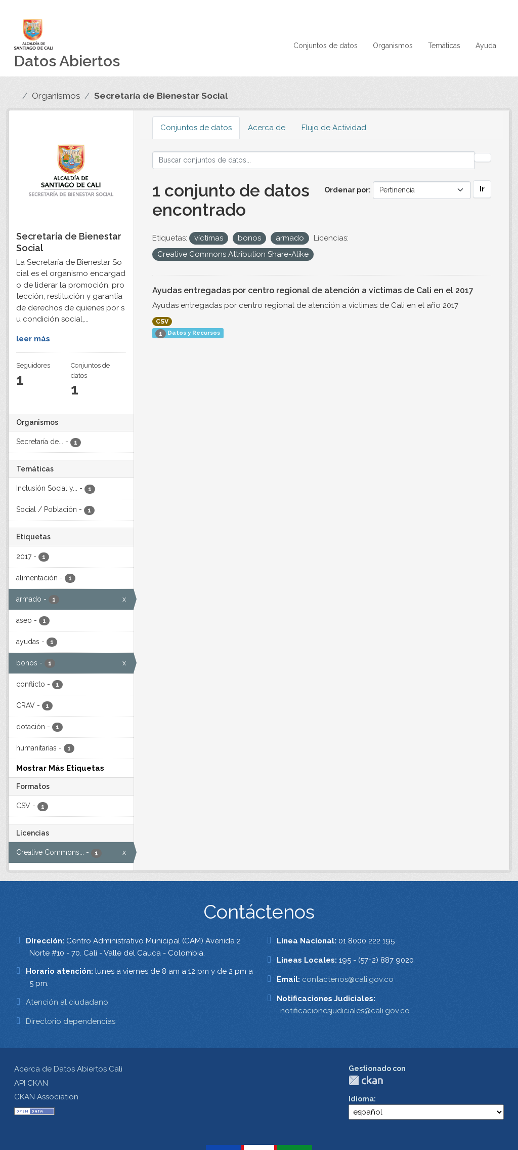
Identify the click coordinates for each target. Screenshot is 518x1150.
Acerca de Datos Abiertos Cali (68, 1069)
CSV (162, 321)
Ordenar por (346, 190)
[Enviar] (482, 157)
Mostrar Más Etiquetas (60, 768)
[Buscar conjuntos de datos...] (313, 160)
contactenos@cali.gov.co (348, 979)
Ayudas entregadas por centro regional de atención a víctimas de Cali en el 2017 (312, 290)
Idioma (361, 1099)
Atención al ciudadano (67, 1002)
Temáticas (444, 46)
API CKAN (31, 1083)
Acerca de (266, 127)
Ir (482, 189)
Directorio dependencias (70, 1021)
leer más (33, 338)
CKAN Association (46, 1096)
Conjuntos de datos (325, 46)
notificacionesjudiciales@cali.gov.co (345, 1010)
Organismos (393, 46)
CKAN (366, 1080)
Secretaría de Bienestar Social (161, 96)
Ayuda (486, 46)
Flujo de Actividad (333, 127)
